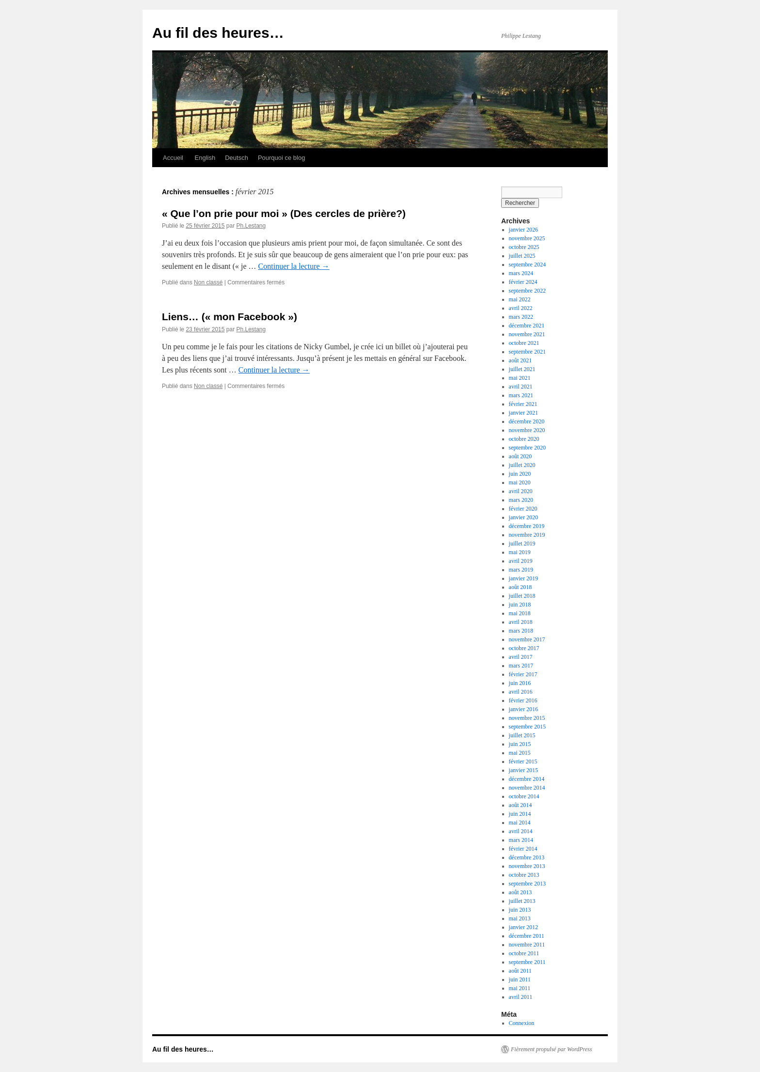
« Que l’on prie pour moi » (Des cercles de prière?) (284, 213)
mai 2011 (520, 988)
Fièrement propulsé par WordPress (551, 1049)
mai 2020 (520, 482)
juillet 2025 (522, 255)
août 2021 (520, 360)
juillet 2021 (522, 369)
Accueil (173, 157)
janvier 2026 (523, 229)
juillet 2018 (522, 595)
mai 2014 (520, 822)
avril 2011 (521, 997)
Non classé (208, 282)
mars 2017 (521, 665)
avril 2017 (521, 656)
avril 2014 (521, 831)
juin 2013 (520, 909)
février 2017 (523, 674)
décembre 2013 (527, 857)
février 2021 (523, 404)
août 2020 (520, 456)
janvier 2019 (523, 578)
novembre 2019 (527, 534)
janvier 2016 (523, 709)
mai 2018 (520, 613)
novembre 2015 (527, 718)
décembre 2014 (527, 779)
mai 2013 (520, 918)
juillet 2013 (522, 901)
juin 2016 (520, 683)
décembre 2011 (526, 935)
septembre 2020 (527, 447)
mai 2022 (520, 299)
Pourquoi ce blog (281, 157)
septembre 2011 (527, 962)
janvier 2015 (523, 770)
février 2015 (523, 761)
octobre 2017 (524, 648)
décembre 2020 (527, 421)
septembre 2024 (527, 264)
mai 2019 (520, 552)
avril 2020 (521, 491)
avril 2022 (521, 308)
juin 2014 (520, 813)
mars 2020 (521, 500)
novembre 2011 (527, 944)
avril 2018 (521, 622)
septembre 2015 (527, 726)
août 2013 (520, 892)
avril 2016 (521, 691)
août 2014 (520, 805)
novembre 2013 (527, 866)
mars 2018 (521, 630)
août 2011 (520, 970)
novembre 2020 (527, 430)
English (204, 157)
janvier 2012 (523, 927)
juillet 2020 (522, 465)
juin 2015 (520, 744)
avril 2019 (521, 561)
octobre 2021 (524, 343)
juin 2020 (520, 473)
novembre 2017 (527, 639)
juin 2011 (520, 979)
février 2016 (523, 700)
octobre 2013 (524, 874)
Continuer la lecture (294, 266)
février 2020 (523, 508)
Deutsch (236, 157)
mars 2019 (521, 569)
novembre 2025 (527, 238)
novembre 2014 (527, 787)
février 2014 (523, 848)
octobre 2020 (524, 438)
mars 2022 (521, 316)
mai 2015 (520, 752)
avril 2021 (521, 386)
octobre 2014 (524, 796)
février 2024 (523, 282)
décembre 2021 (527, 325)
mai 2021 (520, 377)
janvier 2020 (523, 517)
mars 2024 (521, 273)
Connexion (522, 1023)
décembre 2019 (527, 526)
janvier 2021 (523, 412)
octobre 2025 (524, 247)
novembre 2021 (527, 334)
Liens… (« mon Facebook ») (229, 316)
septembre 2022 (527, 290)
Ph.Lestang (251, 225)
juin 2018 (520, 604)
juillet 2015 (522, 735)
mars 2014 (521, 840)
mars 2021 (521, 395)
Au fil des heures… (218, 33)
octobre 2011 (524, 953)
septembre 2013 (527, 883)
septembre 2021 (527, 351)
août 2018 (520, 587)
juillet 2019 (522, 543)
